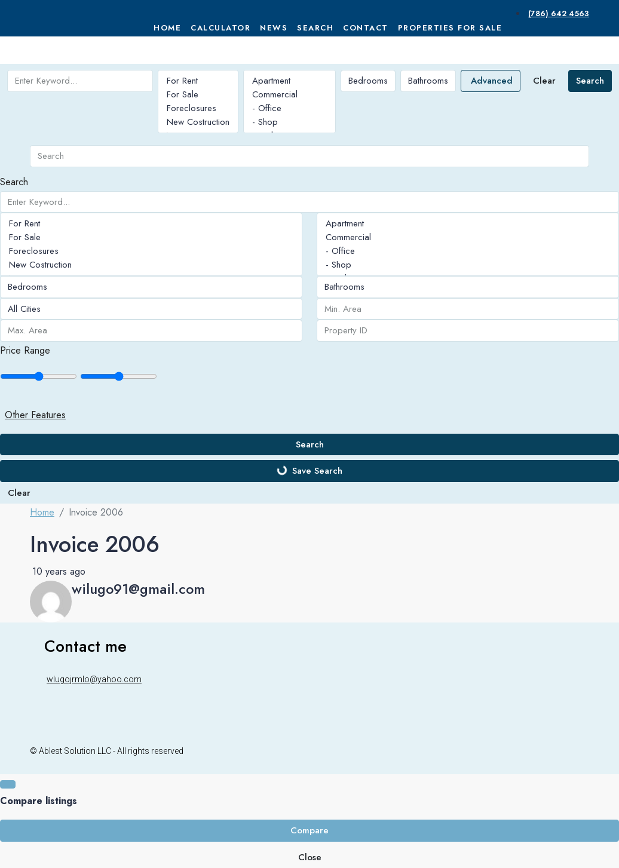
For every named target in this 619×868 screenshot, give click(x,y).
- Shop (289, 122)
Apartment (289, 81)
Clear (544, 80)
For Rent (198, 81)
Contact (365, 27)
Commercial (289, 95)
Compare (309, 830)
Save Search (309, 470)
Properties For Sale (450, 27)
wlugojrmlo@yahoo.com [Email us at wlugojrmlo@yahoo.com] (94, 679)
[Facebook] (553, 750)
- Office (289, 108)
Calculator (220, 27)
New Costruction (198, 122)
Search (315, 27)
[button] (309, 415)
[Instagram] (567, 750)
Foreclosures (198, 108)
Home (167, 27)
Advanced (492, 80)
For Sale (198, 95)
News (273, 27)
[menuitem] (557, 13)
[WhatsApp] (582, 750)
